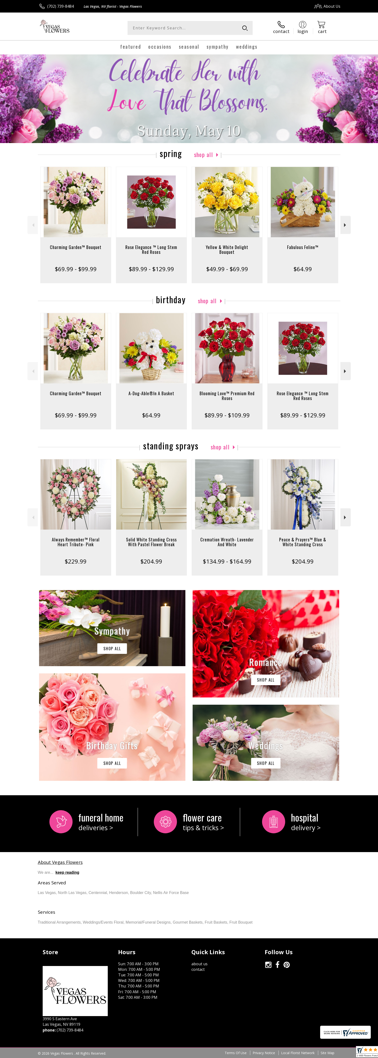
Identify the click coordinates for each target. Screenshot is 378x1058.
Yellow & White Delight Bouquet (227, 249)
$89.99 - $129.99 (151, 269)
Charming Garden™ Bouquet (75, 247)
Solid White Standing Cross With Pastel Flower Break (151, 541)
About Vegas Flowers (60, 862)
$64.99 (302, 269)
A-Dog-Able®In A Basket (151, 393)
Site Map (327, 1053)
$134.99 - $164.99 (227, 561)
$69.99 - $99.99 (76, 269)
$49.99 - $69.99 (227, 269)
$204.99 (151, 561)
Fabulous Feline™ (302, 247)
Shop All (203, 154)
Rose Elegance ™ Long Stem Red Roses (151, 249)
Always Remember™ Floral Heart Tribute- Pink (76, 541)
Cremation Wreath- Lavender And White (227, 541)
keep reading (67, 872)
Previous (32, 225)
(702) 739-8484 (60, 6)
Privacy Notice (264, 1053)
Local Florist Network (298, 1053)
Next (345, 225)
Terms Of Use (236, 1053)
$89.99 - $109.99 (227, 415)
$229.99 (76, 561)
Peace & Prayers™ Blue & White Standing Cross (302, 541)
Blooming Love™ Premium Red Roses (227, 395)
